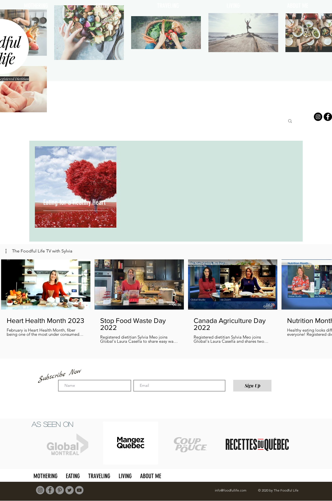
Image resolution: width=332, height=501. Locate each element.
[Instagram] (318, 117)
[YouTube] (79, 490)
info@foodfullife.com (230, 490)
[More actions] (107, 158)
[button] (290, 121)
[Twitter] (69, 490)
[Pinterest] (60, 490)
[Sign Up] (252, 385)
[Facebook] (328, 117)
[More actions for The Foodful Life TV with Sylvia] (39, 251)
